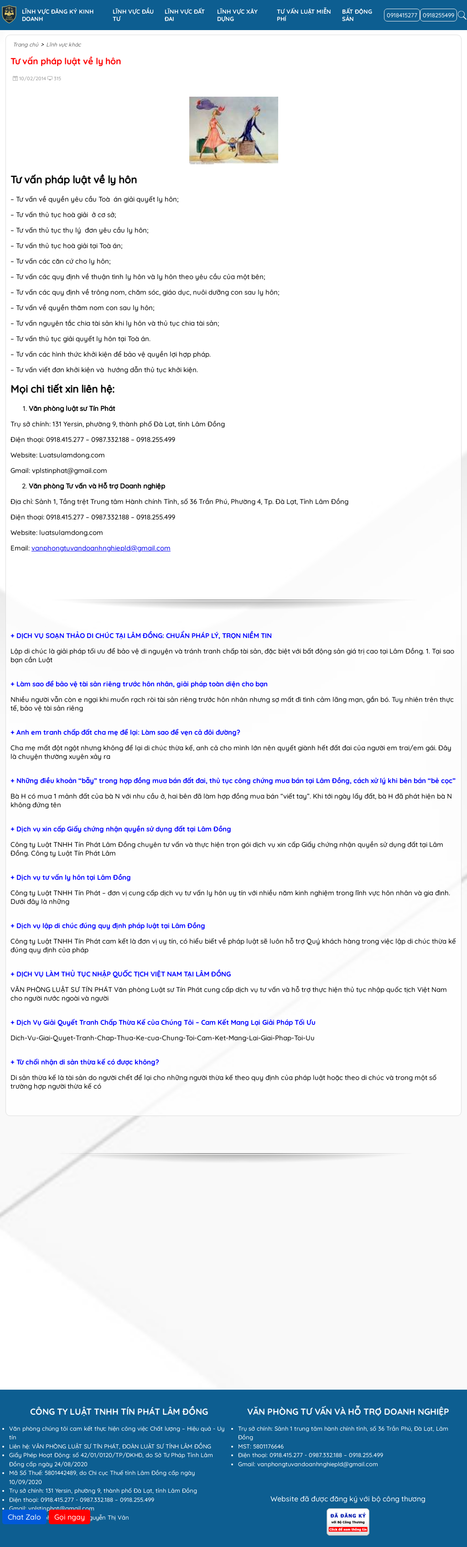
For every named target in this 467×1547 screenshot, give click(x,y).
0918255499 (438, 15)
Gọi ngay (69, 1516)
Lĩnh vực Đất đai (185, 15)
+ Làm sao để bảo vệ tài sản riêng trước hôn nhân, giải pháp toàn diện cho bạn (139, 684)
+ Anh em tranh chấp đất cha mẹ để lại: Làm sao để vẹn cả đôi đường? (125, 732)
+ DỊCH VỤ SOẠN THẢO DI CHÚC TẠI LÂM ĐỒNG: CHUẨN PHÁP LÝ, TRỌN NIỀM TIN (141, 636)
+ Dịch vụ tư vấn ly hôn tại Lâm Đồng (70, 877)
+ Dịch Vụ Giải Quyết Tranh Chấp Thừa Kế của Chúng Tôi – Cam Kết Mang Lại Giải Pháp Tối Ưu (163, 1022)
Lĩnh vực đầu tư (133, 15)
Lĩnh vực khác (63, 44)
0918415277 (402, 15)
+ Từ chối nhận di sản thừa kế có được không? (84, 1062)
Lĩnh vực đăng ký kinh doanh (57, 15)
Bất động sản (357, 15)
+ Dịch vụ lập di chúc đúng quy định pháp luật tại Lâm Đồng (107, 926)
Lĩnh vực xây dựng (237, 15)
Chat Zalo (24, 1516)
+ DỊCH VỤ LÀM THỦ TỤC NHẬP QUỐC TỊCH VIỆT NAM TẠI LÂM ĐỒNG (120, 974)
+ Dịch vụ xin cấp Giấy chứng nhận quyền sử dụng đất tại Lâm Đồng (120, 829)
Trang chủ (25, 44)
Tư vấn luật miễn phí (304, 15)
